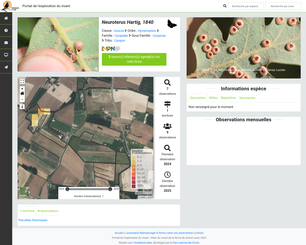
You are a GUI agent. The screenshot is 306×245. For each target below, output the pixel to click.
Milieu (214, 98)
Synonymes (249, 98)
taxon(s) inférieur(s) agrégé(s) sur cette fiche (134, 59)
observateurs (49, 211)
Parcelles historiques (34, 220)
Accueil (117, 232)
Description (198, 98)
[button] (22, 94)
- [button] (22, 99)
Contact (201, 232)
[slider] (67, 189)
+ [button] (22, 88)
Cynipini (134, 40)
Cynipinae (109, 40)
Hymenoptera (147, 31)
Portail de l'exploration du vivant (48, 6)
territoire (27, 211)
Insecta (119, 31)
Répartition (230, 98)
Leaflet (142, 197)
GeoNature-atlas (142, 242)
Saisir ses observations (181, 232)
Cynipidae (122, 36)
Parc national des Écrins (186, 242)
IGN (152, 197)
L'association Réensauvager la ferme (144, 232)
